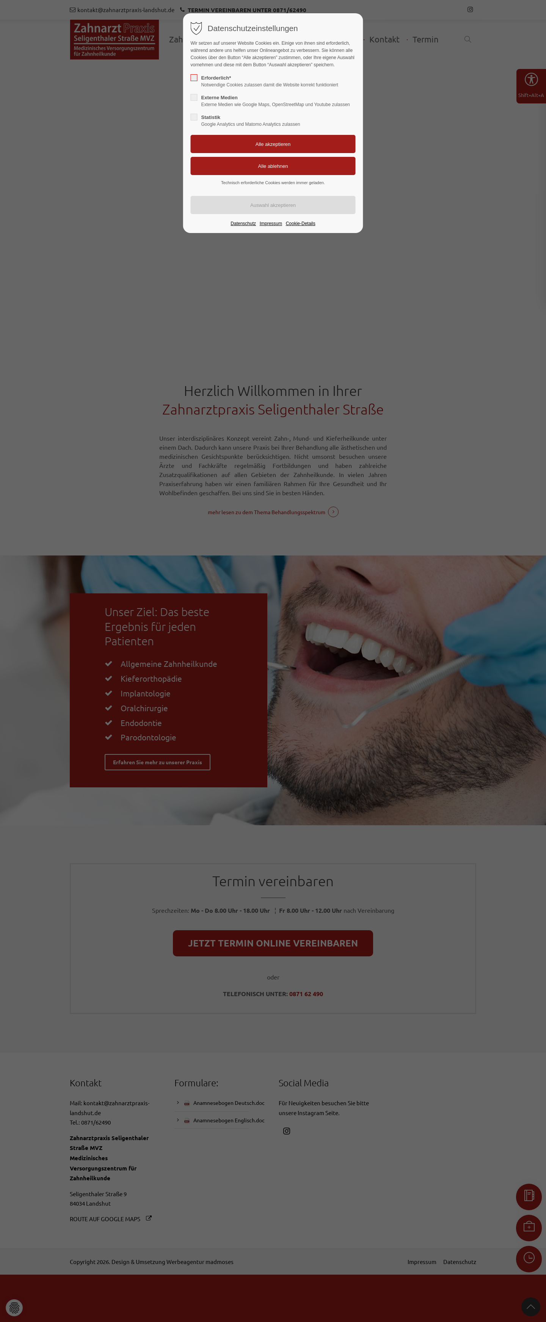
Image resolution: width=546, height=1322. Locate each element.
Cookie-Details (300, 223)
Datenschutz (243, 223)
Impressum (271, 223)
